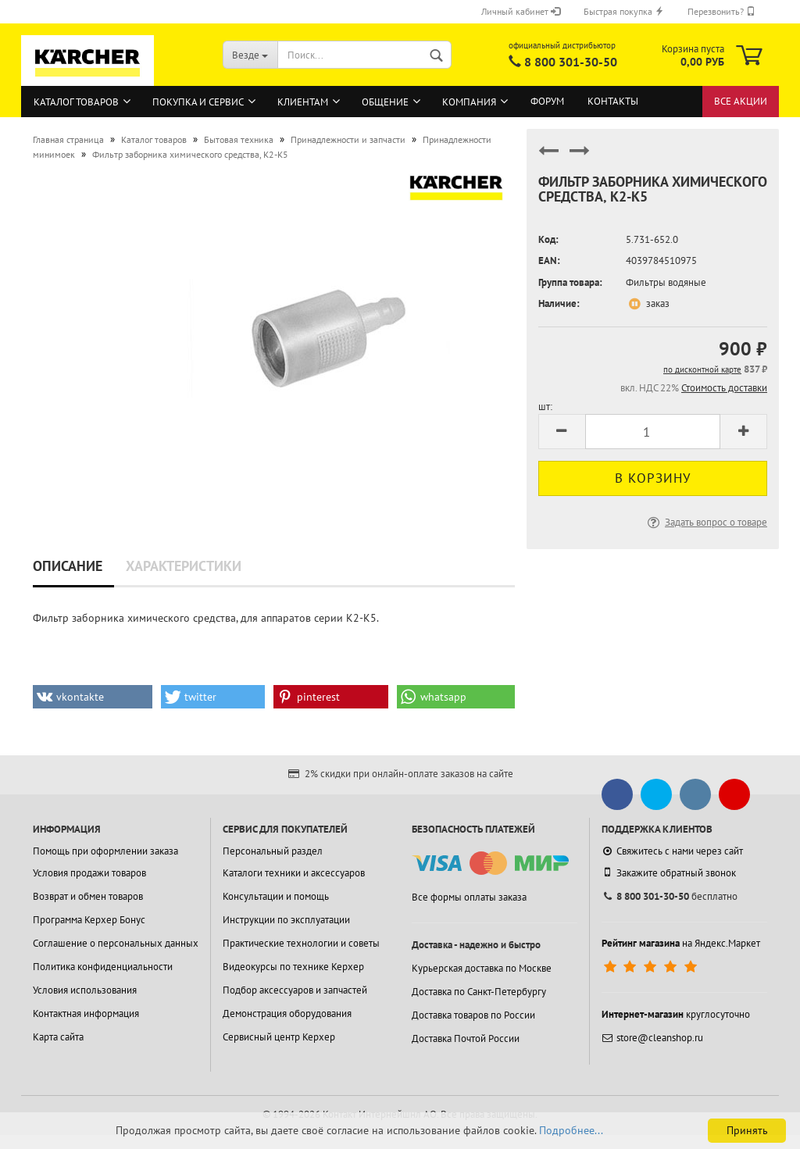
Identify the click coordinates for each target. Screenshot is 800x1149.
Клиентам (302, 102)
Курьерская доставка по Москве (482, 968)
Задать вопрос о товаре (706, 522)
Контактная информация (86, 1013)
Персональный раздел (273, 851)
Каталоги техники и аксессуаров (294, 873)
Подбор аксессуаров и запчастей (295, 990)
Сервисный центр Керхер (279, 1037)
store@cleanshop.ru (652, 1037)
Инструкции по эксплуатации (286, 919)
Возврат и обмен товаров (88, 896)
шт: (545, 406)
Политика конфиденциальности (103, 966)
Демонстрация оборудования (287, 1013)
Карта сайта (58, 1037)
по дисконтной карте (702, 369)
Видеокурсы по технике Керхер (293, 966)
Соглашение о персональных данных (115, 943)
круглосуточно (676, 1014)
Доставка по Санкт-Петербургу (479, 991)
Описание (67, 566)
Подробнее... (571, 1130)
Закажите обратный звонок (669, 872)
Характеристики (183, 566)
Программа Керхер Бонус (89, 919)
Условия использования (85, 990)
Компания (469, 102)
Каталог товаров (76, 102)
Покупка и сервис (198, 102)
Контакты (613, 101)
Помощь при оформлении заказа (105, 851)
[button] (92, 696)
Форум (547, 101)
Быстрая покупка (624, 11)
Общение (385, 102)
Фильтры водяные (666, 282)
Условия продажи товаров (89, 873)
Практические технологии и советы (301, 943)
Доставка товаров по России (473, 1015)
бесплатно (670, 896)
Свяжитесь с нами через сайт (672, 851)
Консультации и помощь (276, 896)
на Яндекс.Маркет (681, 943)
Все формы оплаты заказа (469, 897)
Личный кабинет (520, 11)
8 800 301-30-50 (570, 62)
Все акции (740, 101)
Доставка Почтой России (466, 1038)
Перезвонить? (721, 11)
